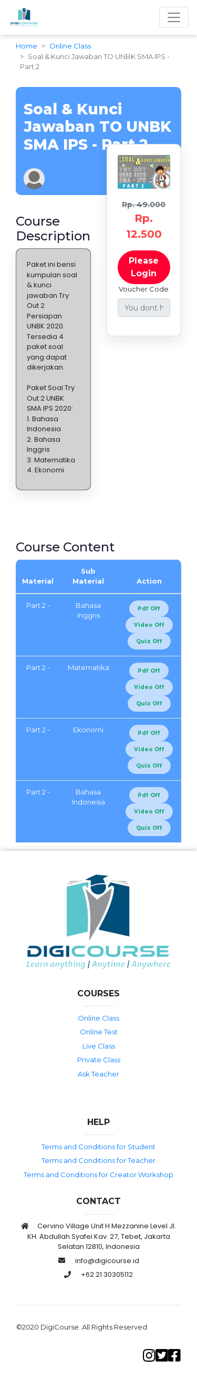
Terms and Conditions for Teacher (98, 1160)
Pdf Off (149, 608)
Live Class (98, 1046)
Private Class (98, 1059)
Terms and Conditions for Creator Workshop (98, 1174)
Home (26, 46)
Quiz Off (149, 641)
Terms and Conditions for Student (98, 1146)
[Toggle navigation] (174, 17)
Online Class (70, 46)
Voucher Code (144, 289)
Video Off (149, 625)
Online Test (99, 1031)
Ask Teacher (98, 1074)
